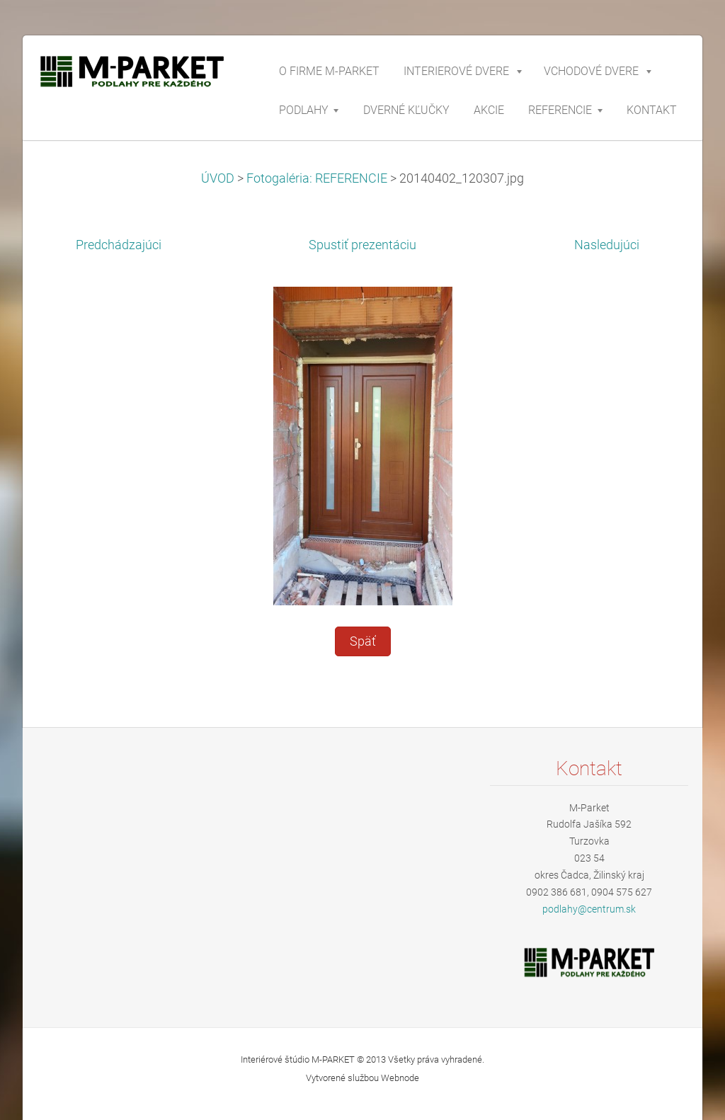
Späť (363, 641)
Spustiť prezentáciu (362, 245)
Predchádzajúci (118, 245)
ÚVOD (217, 178)
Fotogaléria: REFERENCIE (316, 178)
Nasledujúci (606, 245)
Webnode (400, 1078)
